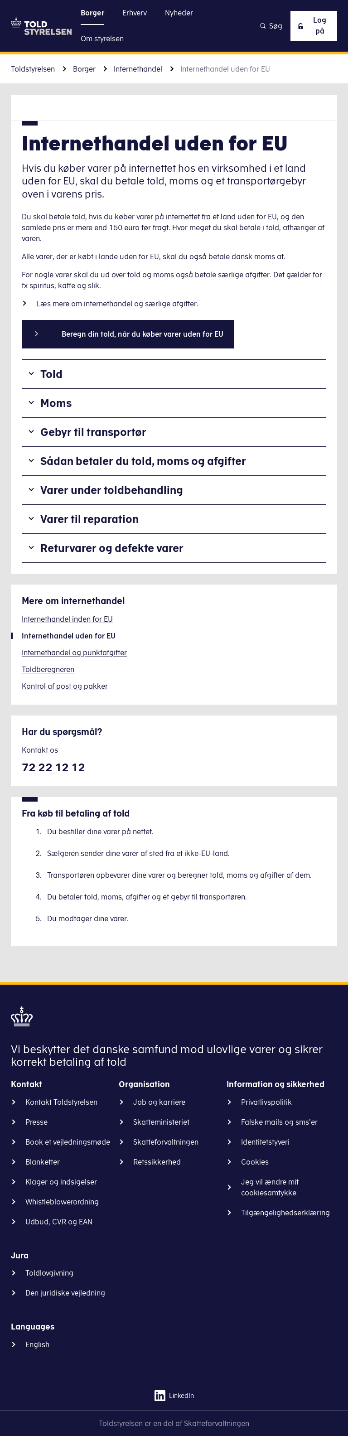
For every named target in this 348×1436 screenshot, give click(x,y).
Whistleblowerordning (62, 1202)
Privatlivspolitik (266, 1102)
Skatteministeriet (161, 1122)
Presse (36, 1122)
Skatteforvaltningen (165, 1142)
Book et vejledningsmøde (67, 1142)
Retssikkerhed (157, 1162)
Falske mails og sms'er (279, 1122)
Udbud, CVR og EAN (58, 1222)
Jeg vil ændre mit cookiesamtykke (270, 1187)
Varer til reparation (89, 519)
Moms (56, 402)
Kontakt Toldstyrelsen (61, 1102)
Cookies (255, 1162)
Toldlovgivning (49, 1273)
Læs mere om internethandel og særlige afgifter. (118, 304)
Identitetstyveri (265, 1142)
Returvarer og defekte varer (112, 548)
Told (51, 373)
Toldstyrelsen (33, 69)
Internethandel (138, 69)
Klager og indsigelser (61, 1182)
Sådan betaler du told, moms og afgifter (143, 460)
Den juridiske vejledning (65, 1293)
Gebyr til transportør (93, 431)
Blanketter (42, 1162)
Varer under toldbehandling (111, 490)
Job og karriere (159, 1102)
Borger (84, 69)
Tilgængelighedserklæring (285, 1213)
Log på (311, 25)
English (37, 1344)
